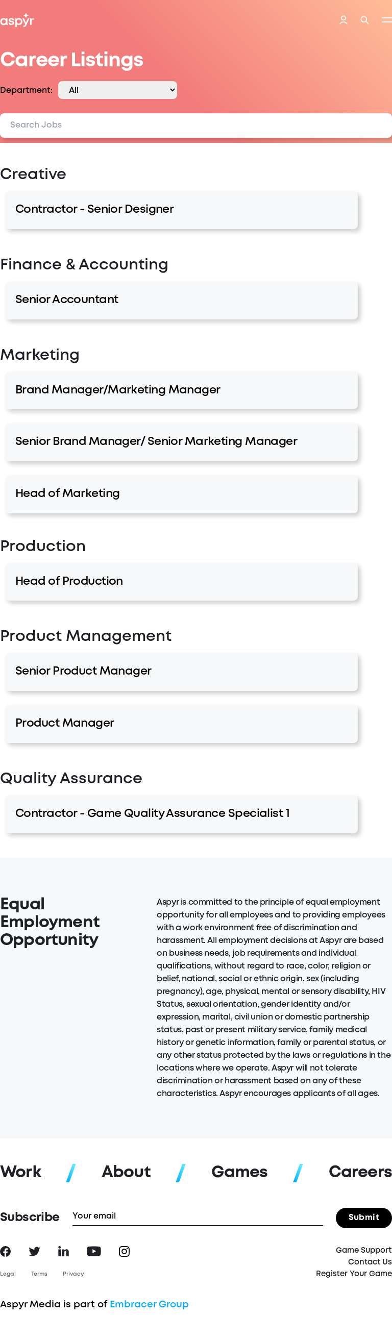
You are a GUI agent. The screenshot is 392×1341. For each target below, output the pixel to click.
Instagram (124, 1251)
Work (20, 1172)
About (126, 1172)
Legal (8, 1274)
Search (364, 20)
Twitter (34, 1251)
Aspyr (17, 20)
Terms (39, 1274)
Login (343, 20)
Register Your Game (354, 1274)
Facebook (5, 1251)
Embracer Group (149, 1304)
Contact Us (370, 1262)
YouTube (94, 1251)
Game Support (364, 1250)
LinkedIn (63, 1251)
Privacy (73, 1274)
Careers (360, 1172)
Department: (26, 90)
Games (239, 1172)
